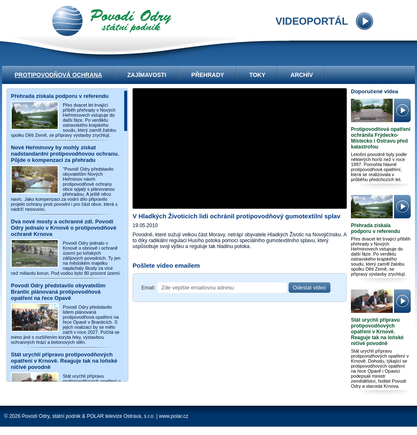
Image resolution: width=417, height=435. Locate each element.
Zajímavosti (146, 75)
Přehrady (207, 75)
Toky (257, 75)
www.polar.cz (173, 416)
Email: (148, 288)
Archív (302, 75)
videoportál (111, 21)
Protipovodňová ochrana (58, 75)
